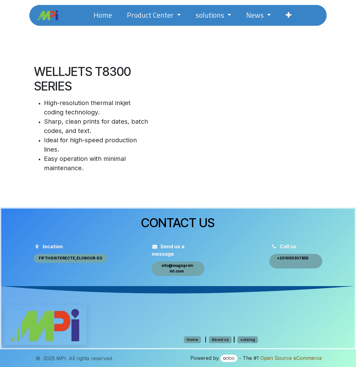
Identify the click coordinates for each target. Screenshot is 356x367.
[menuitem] (102, 15)
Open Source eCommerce (291, 358)
